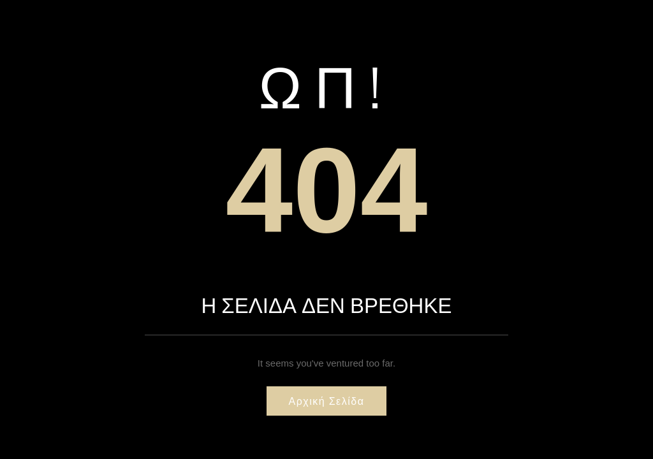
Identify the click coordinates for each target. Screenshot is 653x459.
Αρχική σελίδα (327, 401)
